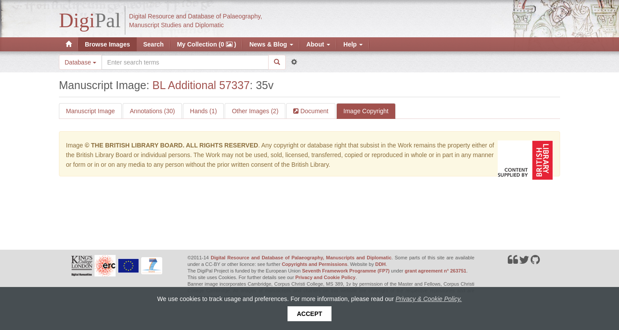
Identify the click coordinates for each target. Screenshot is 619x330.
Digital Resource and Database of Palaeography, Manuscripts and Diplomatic (301, 257)
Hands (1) (203, 111)
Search (153, 44)
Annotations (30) (152, 111)
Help (353, 44)
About (318, 44)
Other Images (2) (255, 111)
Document (313, 111)
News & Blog (271, 44)
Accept (309, 313)
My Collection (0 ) (206, 44)
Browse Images (107, 44)
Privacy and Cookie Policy (325, 277)
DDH (380, 264)
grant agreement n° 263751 (435, 270)
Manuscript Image (90, 111)
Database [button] (80, 62)
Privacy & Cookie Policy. (429, 298)
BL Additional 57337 (201, 85)
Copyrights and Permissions (314, 264)
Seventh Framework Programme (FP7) (346, 270)
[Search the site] (185, 62)
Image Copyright (366, 111)
